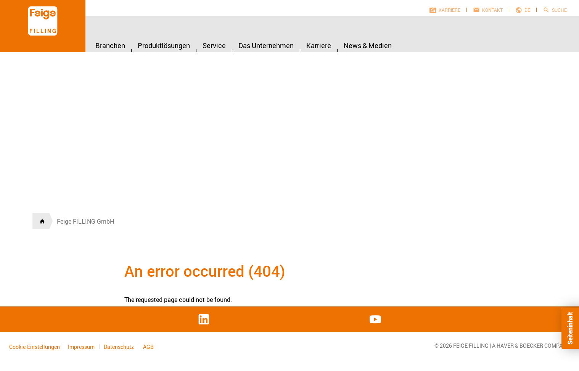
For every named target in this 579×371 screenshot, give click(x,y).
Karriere (449, 10)
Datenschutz (119, 346)
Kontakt (492, 10)
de (527, 10)
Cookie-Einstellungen (34, 346)
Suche (559, 10)
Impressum (82, 346)
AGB (148, 347)
